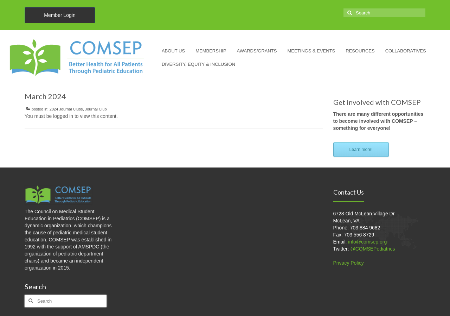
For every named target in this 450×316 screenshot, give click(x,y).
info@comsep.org (367, 242)
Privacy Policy (348, 263)
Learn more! (361, 149)
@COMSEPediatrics (373, 249)
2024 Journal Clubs (66, 109)
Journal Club (96, 109)
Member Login (60, 15)
